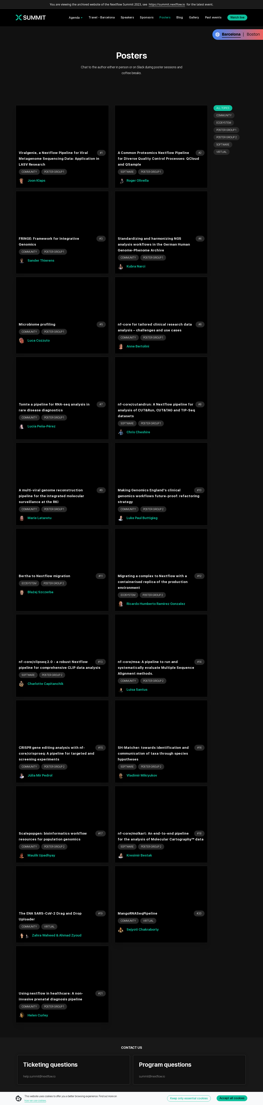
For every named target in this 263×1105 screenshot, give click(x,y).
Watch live (237, 17)
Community (224, 115)
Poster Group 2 (226, 137)
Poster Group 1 (226, 130)
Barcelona (231, 34)
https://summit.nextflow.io (167, 4)
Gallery (194, 17)
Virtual (221, 151)
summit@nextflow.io (152, 1076)
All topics (222, 108)
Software (222, 144)
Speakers (127, 17)
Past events (213, 17)
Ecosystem (223, 122)
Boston (253, 34)
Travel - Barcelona (102, 17)
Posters (164, 17)
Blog (179, 17)
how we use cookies (35, 1100)
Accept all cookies (232, 1098)
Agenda (74, 17)
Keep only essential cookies (189, 1098)
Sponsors (146, 17)
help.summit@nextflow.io (39, 1076)
